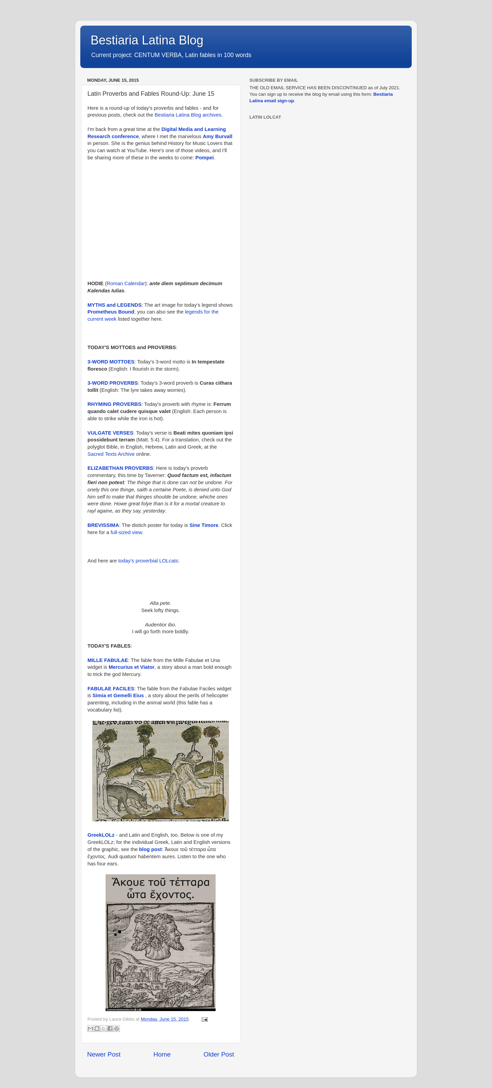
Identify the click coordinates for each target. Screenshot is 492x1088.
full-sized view (126, 532)
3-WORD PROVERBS (112, 383)
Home (161, 1054)
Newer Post (104, 1054)
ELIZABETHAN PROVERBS (120, 468)
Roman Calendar (126, 283)
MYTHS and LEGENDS (114, 305)
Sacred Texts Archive (111, 454)
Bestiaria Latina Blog (147, 40)
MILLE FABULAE (107, 660)
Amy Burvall (217, 136)
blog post (150, 849)
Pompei (204, 157)
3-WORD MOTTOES (110, 361)
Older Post (219, 1054)
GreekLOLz (100, 835)
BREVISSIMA (103, 525)
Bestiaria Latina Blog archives (187, 115)
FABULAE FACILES (110, 688)
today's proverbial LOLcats (148, 560)
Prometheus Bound (110, 312)
